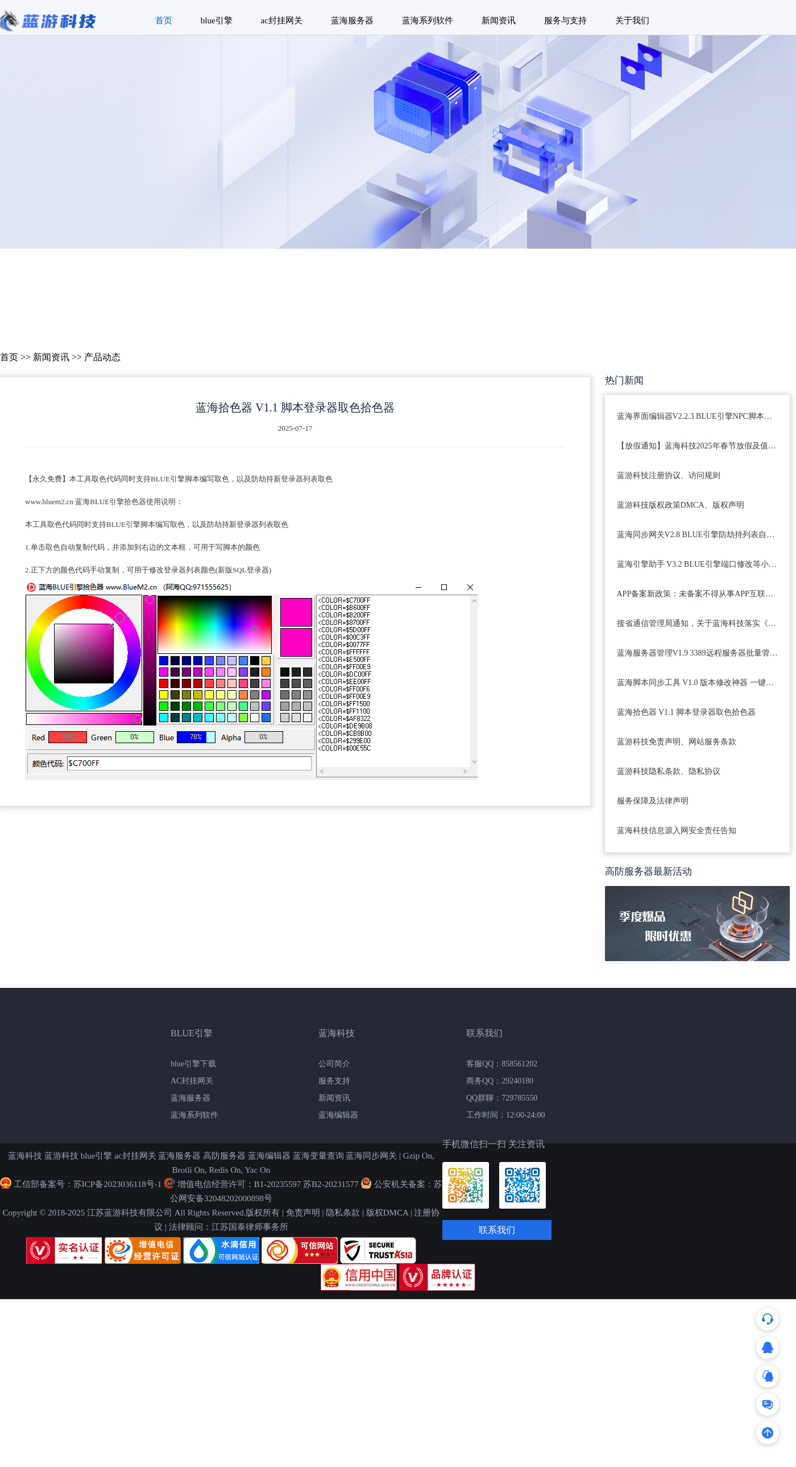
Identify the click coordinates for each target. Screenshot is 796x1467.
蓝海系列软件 (427, 20)
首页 (163, 20)
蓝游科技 (61, 1155)
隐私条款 (343, 1212)
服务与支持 (565, 20)
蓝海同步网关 (371, 1155)
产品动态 (102, 357)
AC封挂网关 (192, 1081)
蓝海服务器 (352, 20)
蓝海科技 (25, 1155)
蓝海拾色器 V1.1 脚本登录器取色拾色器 (686, 712)
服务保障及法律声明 (653, 801)
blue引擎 (217, 20)
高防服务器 (224, 1155)
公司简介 (334, 1064)
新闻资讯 (499, 20)
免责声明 (303, 1212)
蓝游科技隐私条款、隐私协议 (668, 771)
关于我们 (632, 20)
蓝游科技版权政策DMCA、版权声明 (680, 505)
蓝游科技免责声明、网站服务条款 (676, 741)
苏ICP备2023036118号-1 (117, 1184)
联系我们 (497, 1230)
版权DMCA (387, 1212)
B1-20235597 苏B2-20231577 (306, 1184)
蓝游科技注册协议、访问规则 (668, 475)
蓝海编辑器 (338, 1115)
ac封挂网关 (281, 20)
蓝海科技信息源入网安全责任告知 (676, 830)
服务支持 (334, 1081)
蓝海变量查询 (318, 1155)
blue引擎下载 (193, 1064)
